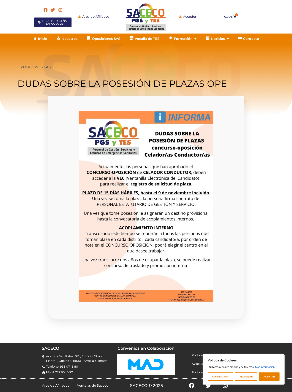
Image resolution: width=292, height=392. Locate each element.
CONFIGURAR (220, 376)
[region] (244, 369)
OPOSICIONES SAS (34, 67)
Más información (265, 367)
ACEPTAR (269, 376)
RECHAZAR (246, 376)
